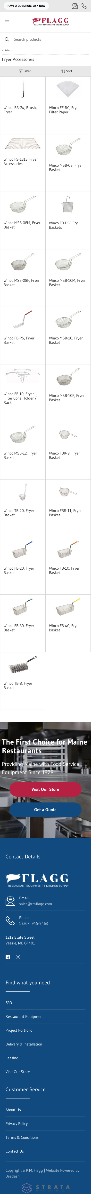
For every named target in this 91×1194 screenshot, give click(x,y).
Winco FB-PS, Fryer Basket (19, 340)
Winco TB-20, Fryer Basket (19, 512)
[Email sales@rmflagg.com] (75, 6)
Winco (8, 50)
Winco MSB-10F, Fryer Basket (67, 397)
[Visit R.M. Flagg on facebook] (8, 956)
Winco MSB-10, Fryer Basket (66, 340)
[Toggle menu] (7, 22)
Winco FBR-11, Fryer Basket (65, 512)
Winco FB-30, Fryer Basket (19, 627)
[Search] (45, 39)
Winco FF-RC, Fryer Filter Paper (64, 109)
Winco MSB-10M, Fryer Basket (67, 282)
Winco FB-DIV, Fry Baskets (63, 225)
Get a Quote (45, 809)
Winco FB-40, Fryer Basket (64, 627)
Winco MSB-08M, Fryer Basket (22, 224)
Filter (25, 71)
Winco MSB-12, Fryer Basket (20, 455)
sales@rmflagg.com (35, 903)
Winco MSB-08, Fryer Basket (66, 167)
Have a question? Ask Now (26, 6)
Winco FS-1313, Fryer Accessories (21, 161)
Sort (66, 71)
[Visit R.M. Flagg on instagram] (18, 956)
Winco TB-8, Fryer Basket (18, 685)
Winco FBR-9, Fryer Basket (64, 455)
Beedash (13, 1176)
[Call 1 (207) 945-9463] (84, 6)
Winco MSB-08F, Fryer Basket (22, 282)
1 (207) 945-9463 (33, 923)
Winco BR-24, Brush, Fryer (20, 109)
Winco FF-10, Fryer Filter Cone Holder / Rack (20, 398)
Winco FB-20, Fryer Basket (19, 570)
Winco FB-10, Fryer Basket (64, 570)
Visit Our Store (45, 789)
